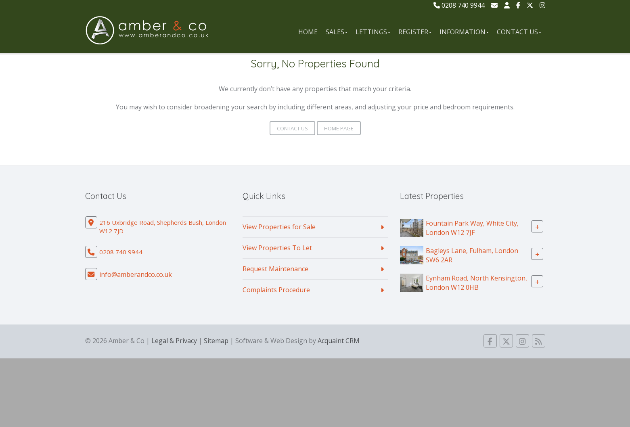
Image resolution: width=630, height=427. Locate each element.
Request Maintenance (275, 268)
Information (464, 31)
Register (414, 31)
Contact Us (519, 31)
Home (308, 31)
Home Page (339, 128)
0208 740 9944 (459, 5)
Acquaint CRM (339, 340)
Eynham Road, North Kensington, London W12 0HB (476, 283)
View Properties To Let (277, 247)
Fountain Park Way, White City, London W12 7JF (472, 228)
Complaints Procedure (276, 289)
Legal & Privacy (174, 340)
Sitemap (216, 340)
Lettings (373, 31)
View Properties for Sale (279, 226)
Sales (336, 31)
